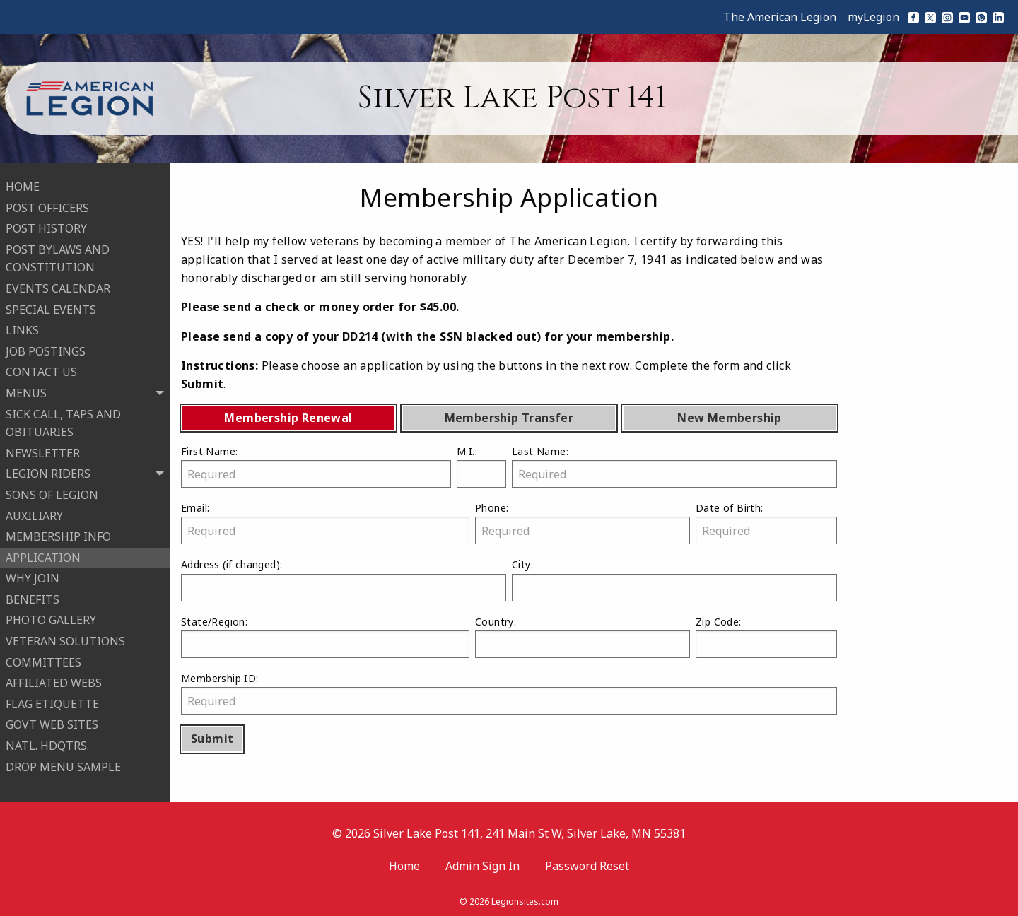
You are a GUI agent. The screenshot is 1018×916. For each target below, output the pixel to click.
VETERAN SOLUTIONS (65, 639)
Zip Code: (766, 636)
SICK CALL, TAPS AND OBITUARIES (63, 421)
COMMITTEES (43, 660)
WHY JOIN (32, 576)
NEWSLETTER (43, 451)
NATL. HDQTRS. (47, 743)
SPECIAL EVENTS (51, 307)
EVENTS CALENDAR (58, 286)
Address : (343, 579)
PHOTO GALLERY (51, 618)
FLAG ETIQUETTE (52, 702)
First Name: (316, 466)
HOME (23, 184)
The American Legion (779, 17)
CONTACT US (41, 369)
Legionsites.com (524, 898)
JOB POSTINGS (46, 349)
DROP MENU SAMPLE (63, 765)
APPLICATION (43, 555)
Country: (582, 636)
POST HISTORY (46, 226)
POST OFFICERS (47, 205)
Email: (325, 522)
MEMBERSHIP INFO (58, 534)
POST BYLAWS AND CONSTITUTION (58, 257)
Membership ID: (509, 693)
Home (404, 861)
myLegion (873, 17)
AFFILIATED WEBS (54, 680)
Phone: (582, 522)
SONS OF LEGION (52, 492)
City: (674, 579)
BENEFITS (32, 597)
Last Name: (674, 466)
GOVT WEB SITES (52, 722)
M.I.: (481, 466)
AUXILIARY (34, 513)
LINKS (22, 328)
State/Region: (325, 636)
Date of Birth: (766, 522)
